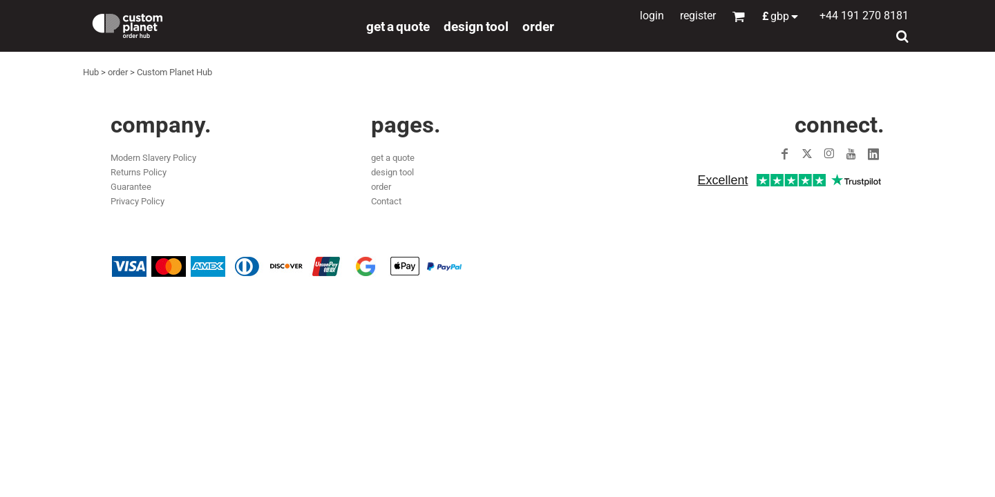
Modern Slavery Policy (153, 158)
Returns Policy (139, 172)
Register (698, 15)
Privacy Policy (137, 201)
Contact (386, 201)
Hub (91, 72)
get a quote (393, 158)
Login (652, 15)
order (118, 72)
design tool (392, 172)
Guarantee (131, 187)
